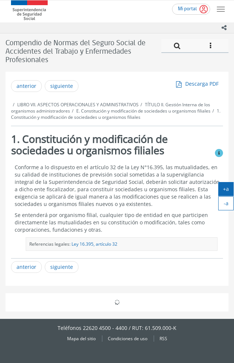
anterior (26, 85)
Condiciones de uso (127, 338)
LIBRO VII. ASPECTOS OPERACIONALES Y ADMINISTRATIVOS (78, 105)
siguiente (61, 85)
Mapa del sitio (81, 338)
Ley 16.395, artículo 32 (94, 244)
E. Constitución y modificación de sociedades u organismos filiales (143, 111)
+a (228, 190)
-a (229, 204)
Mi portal (187, 9)
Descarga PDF (202, 83)
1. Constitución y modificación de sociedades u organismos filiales (115, 114)
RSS (163, 338)
